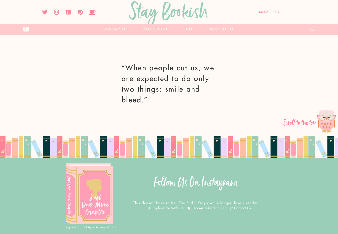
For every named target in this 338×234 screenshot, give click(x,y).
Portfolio (222, 29)
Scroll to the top (299, 122)
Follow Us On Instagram (196, 182)
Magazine (116, 29)
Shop (189, 29)
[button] (312, 29)
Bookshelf (155, 29)
